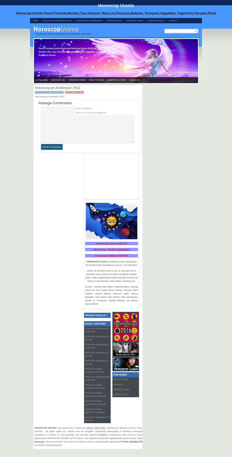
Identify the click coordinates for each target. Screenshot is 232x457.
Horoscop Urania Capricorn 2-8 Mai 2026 (95, 407)
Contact (173, 21)
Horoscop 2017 (58, 80)
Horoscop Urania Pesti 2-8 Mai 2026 (97, 424)
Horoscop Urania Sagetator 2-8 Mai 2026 (95, 399)
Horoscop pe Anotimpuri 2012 (57, 88)
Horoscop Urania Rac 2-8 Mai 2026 (97, 359)
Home (35, 21)
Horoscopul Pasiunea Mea (89, 21)
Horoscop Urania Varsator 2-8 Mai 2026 (95, 416)
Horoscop (118, 390)
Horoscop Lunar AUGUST (111, 248)
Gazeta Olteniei (120, 385)
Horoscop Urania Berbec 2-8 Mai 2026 (97, 335)
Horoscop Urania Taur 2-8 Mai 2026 (97, 343)
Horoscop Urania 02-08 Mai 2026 (83, 28)
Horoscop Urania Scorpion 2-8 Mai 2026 (95, 391)
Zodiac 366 (134, 80)
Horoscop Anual (156, 21)
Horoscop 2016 (114, 21)
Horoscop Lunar (134, 21)
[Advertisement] (111, 182)
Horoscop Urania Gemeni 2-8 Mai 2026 (97, 351)
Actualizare (42, 80)
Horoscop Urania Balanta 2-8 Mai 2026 (97, 383)
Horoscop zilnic (121, 400)
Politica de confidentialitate (57, 21)
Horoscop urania (77, 80)
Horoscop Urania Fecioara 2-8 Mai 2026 (94, 375)
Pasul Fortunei (96, 80)
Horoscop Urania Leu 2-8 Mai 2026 (97, 367)
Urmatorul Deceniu (116, 80)
